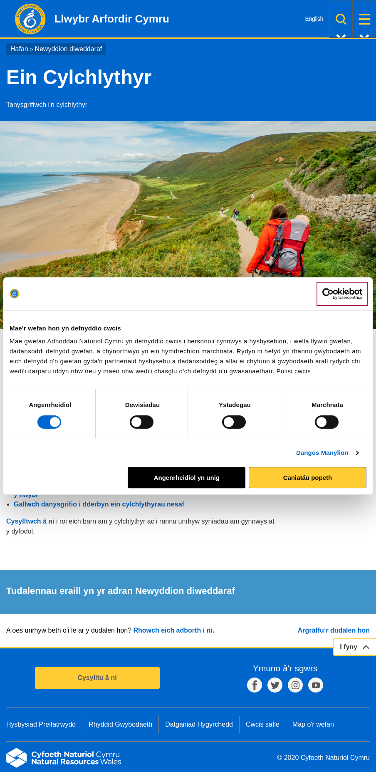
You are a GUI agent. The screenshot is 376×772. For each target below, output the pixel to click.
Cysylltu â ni (96, 677)
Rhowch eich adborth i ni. (173, 630)
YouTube (315, 685)
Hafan (19, 48)
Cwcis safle (263, 724)
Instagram (295, 685)
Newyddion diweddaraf (68, 48)
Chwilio (341, 19)
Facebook (254, 685)
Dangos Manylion (322, 452)
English (314, 18)
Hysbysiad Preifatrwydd (41, 724)
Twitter (274, 685)
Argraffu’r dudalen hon (334, 630)
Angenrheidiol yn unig (187, 477)
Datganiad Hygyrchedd (199, 724)
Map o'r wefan (313, 724)
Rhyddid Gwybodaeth (120, 724)
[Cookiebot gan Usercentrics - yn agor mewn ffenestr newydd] (342, 293)
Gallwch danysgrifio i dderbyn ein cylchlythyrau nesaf (100, 504)
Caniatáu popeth (307, 477)
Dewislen (364, 19)
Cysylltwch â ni (30, 521)
